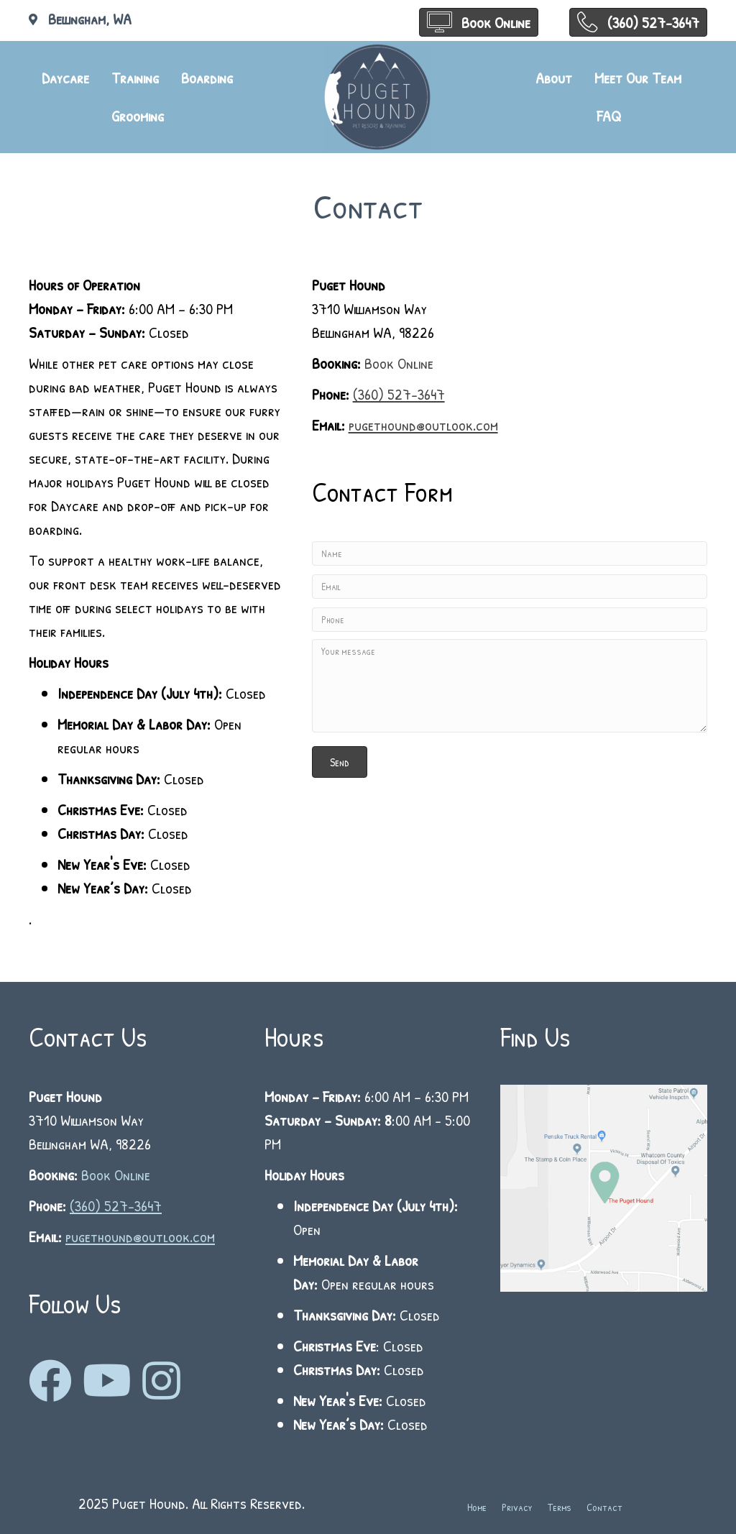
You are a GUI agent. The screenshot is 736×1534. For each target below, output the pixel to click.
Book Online (398, 363)
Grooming (137, 116)
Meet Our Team (637, 77)
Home (477, 1507)
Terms (559, 1507)
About (553, 77)
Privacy (517, 1507)
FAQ (609, 116)
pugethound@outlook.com (423, 425)
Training (135, 77)
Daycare (65, 77)
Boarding (207, 77)
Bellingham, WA (90, 18)
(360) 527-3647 (399, 394)
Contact (604, 1507)
